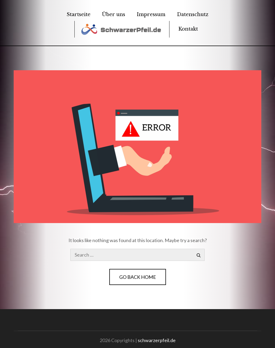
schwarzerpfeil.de (157, 340)
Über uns (113, 14)
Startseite (79, 14)
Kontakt (188, 29)
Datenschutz (192, 14)
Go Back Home (137, 277)
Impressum (151, 14)
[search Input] (137, 255)
